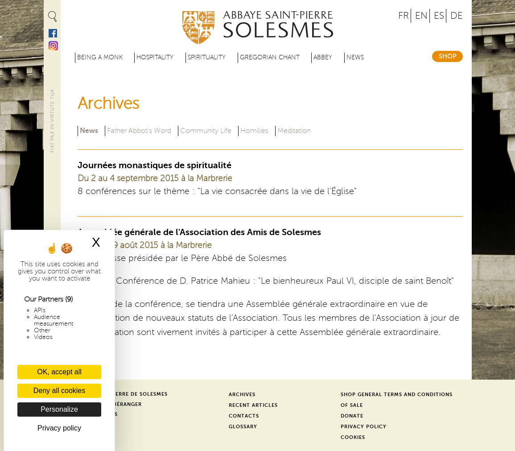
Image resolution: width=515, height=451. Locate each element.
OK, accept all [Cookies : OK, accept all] (59, 372)
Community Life (205, 131)
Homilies (254, 131)
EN (421, 16)
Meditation (294, 131)
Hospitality (154, 57)
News (355, 57)
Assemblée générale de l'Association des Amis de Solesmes (199, 232)
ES (439, 16)
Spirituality (207, 57)
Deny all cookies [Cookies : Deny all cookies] (59, 390)
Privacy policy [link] (59, 428)
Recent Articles (253, 405)
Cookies (353, 437)
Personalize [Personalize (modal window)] (59, 409)
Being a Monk (100, 57)
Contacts (244, 416)
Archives (242, 394)
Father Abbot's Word (139, 131)
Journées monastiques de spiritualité (154, 165)
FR (403, 16)
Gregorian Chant (270, 57)
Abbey (322, 57)
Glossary (243, 427)
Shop (447, 56)
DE (456, 16)
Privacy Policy (364, 427)
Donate (352, 416)
